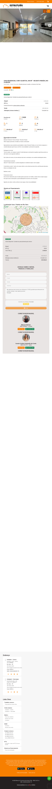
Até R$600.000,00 (9, 736)
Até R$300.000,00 (9, 734)
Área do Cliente (30, 1)
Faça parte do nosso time (11, 704)
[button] (48, 1)
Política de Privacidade (22, 772)
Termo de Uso (32, 772)
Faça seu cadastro (9, 716)
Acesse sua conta (9, 718)
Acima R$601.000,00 (9, 738)
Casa (5, 84)
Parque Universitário (14, 84)
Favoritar (7, 87)
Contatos (7, 720)
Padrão (7, 84)
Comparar (16, 87)
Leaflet (39, 232)
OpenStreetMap (45, 232)
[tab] (45, 11)
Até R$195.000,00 (9, 732)
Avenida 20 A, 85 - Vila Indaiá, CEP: (12, 681)
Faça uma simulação (9, 750)
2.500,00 (46, 101)
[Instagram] (8, 674)
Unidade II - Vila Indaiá (10, 711)
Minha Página (21, 329)
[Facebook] (11, 674)
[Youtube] (17, 674)
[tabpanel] (26, 25)
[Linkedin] (14, 674)
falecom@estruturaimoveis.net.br (14, 667)
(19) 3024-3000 (10, 666)
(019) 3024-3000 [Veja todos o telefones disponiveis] (40, 1)
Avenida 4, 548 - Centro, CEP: (12, 662)
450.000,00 (45, 108)
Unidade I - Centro (9, 709)
